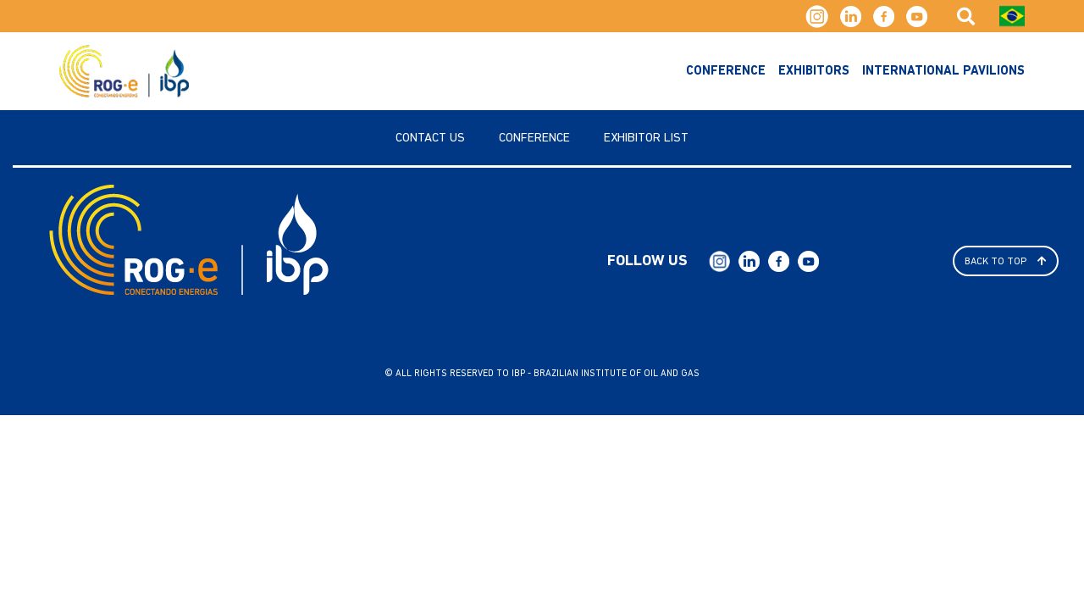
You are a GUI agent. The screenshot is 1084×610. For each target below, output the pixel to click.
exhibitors (813, 71)
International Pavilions (943, 71)
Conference (726, 71)
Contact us (430, 138)
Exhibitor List (646, 138)
